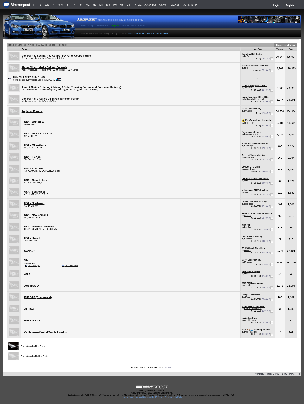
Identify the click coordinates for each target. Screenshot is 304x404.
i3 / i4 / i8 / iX (190, 4)
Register (290, 5)
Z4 (128, 4)
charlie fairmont (250, 157)
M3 (94, 4)
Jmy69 (247, 297)
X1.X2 (138, 4)
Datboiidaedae (250, 332)
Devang (247, 250)
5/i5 (60, 4)
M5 (108, 4)
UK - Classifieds (71, 265)
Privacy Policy (128, 397)
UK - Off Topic (34, 265)
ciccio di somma (251, 169)
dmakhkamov (250, 320)
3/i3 (47, 4)
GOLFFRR (249, 123)
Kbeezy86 (248, 239)
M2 (88, 4)
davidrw (247, 215)
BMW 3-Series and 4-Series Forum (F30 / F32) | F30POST (103, 34)
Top (298, 374)
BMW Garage (87, 25)
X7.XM (175, 4)
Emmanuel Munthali (252, 309)
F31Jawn (248, 227)
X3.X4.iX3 (150, 4)
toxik (246, 68)
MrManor (248, 111)
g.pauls (247, 285)
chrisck (247, 274)
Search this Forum (285, 45)
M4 (101, 4)
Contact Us (260, 374)
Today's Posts (129, 25)
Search (141, 25)
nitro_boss (248, 204)
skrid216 (248, 181)
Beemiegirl (248, 146)
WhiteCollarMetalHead (254, 99)
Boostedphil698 (251, 134)
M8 (122, 4)
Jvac (246, 192)
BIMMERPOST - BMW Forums (281, 374)
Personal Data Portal (173, 397)
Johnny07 (248, 88)
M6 (115, 4)
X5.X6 (162, 4)
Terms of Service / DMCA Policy (149, 397)
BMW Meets (102, 25)
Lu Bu (246, 56)
